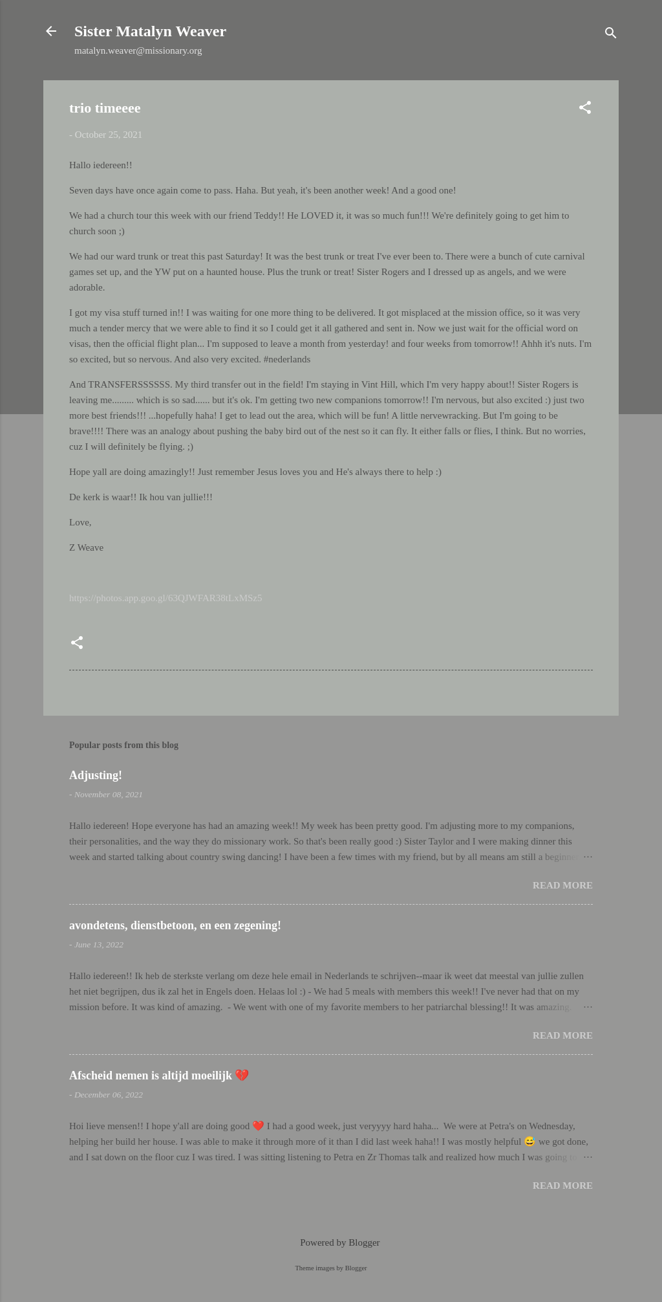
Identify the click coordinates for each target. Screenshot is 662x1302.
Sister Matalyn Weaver (150, 31)
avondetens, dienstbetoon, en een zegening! (175, 925)
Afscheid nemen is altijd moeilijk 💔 (159, 1075)
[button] (585, 110)
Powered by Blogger (330, 1242)
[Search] (611, 35)
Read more (563, 885)
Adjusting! (95, 775)
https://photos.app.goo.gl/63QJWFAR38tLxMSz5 (165, 598)
